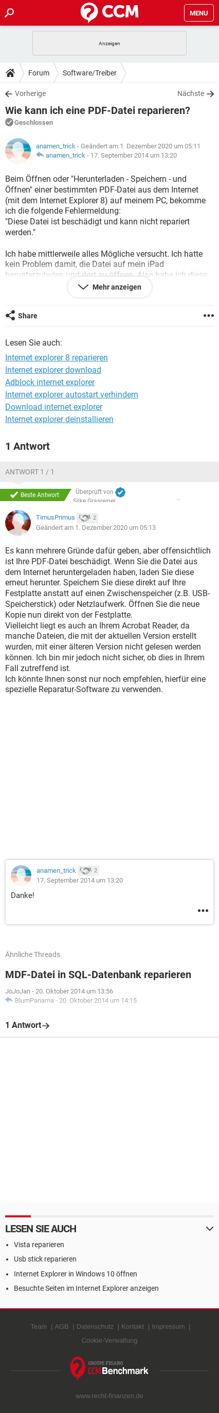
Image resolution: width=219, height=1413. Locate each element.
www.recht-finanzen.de (109, 1396)
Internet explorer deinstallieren (59, 419)
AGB (61, 1326)
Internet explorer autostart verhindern (71, 394)
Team (39, 1326)
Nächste (190, 93)
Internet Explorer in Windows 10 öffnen (75, 1274)
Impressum (168, 1326)
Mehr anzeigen (116, 287)
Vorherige (30, 93)
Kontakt (132, 1326)
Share (28, 316)
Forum (38, 73)
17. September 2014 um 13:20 (133, 155)
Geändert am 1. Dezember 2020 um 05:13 (96, 527)
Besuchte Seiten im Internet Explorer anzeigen (86, 1288)
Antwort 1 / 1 (29, 472)
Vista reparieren (39, 1244)
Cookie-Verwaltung (109, 1340)
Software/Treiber (90, 73)
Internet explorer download (53, 370)
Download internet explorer (53, 407)
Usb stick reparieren (45, 1259)
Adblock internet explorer (50, 382)
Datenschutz (95, 1326)
